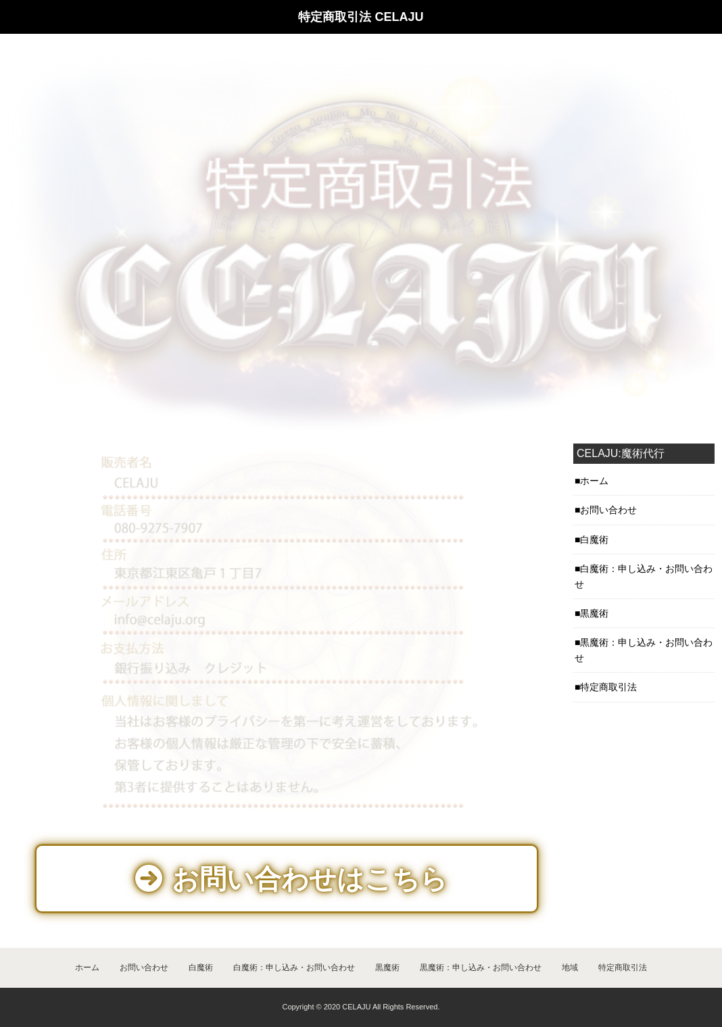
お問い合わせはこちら (291, 879)
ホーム (87, 967)
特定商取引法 (622, 967)
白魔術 (201, 967)
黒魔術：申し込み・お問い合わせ (481, 967)
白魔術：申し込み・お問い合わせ (294, 967)
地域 (570, 967)
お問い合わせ (144, 967)
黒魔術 (387, 967)
